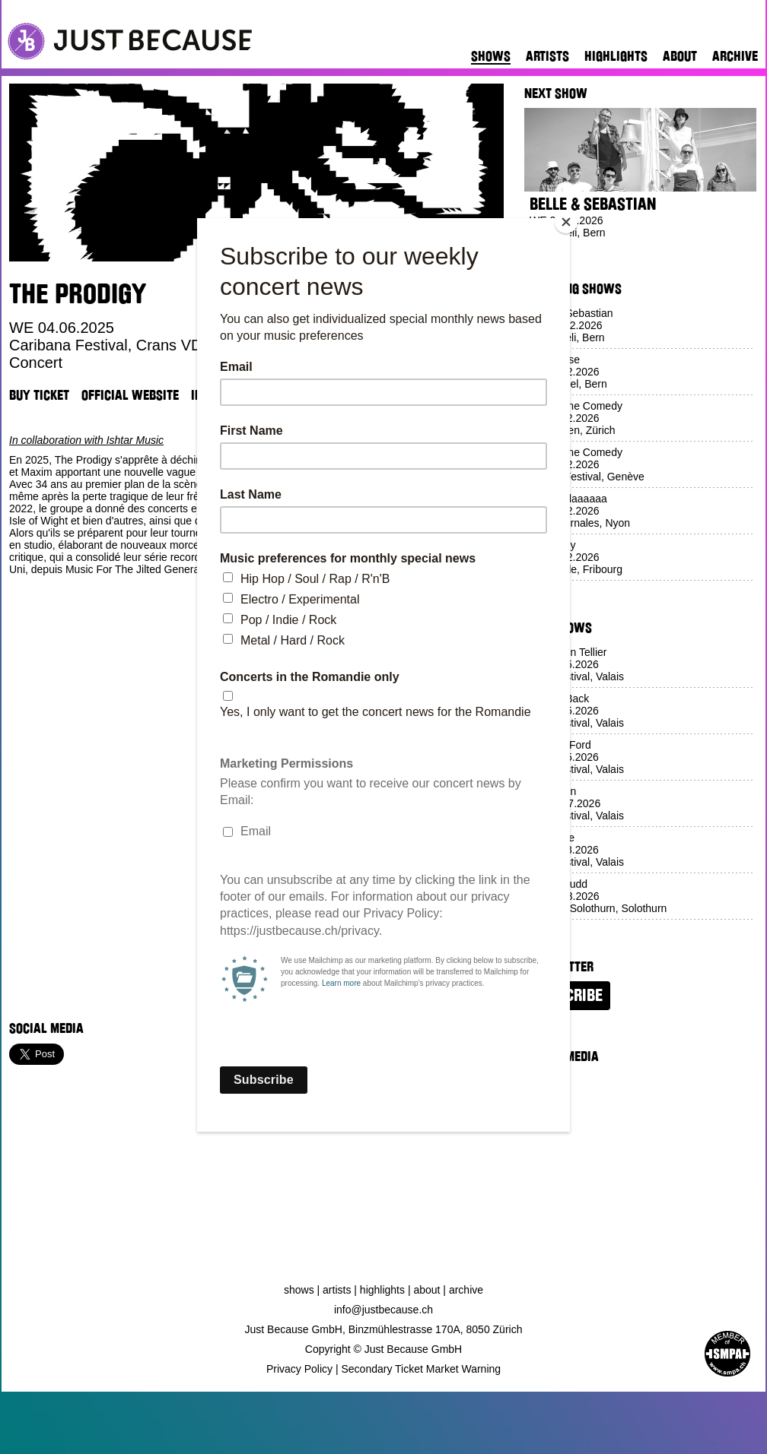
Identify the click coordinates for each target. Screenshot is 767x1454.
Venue (281, 395)
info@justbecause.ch (383, 1310)
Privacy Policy (299, 1369)
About (680, 56)
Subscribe (567, 995)
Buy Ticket (39, 395)
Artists (547, 56)
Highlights (616, 56)
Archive (735, 56)
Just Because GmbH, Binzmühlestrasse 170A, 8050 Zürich (384, 1329)
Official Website (130, 395)
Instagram (222, 395)
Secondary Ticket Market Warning (421, 1369)
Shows (491, 56)
